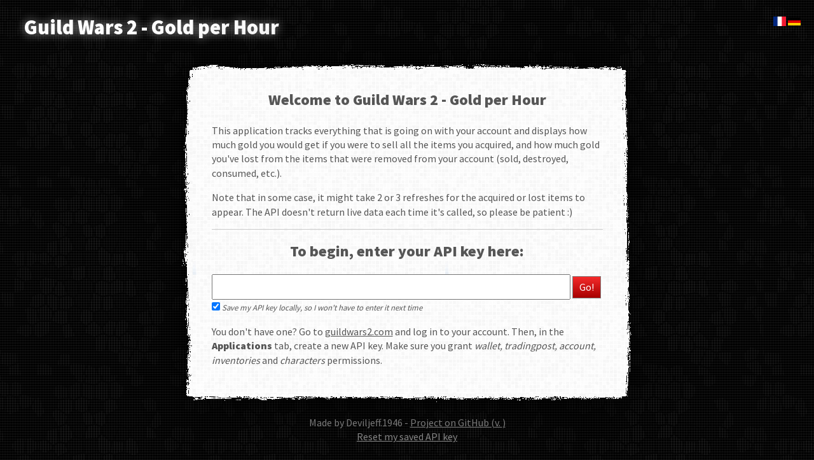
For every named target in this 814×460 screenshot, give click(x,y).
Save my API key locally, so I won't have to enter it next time (317, 307)
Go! (586, 287)
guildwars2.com (359, 331)
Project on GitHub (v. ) (458, 422)
